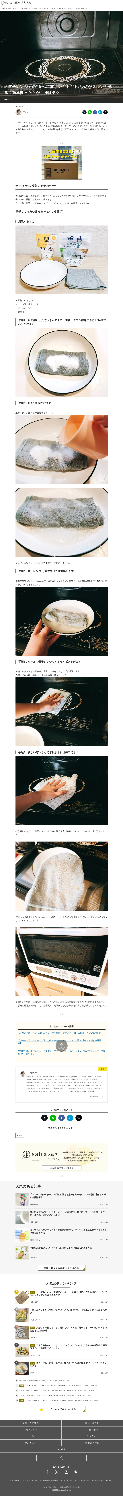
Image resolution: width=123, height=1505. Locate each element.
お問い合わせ (14, 1473)
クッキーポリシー (97, 1473)
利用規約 (54, 1473)
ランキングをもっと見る (63, 1402)
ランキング (31, 1435)
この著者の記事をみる (95, 1089)
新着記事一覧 (92, 1435)
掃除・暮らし (13, 8)
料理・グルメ (31, 1422)
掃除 (20, 1128)
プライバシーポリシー (82, 1473)
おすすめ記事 (44, 1473)
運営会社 (109, 1473)
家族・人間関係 (30, 1416)
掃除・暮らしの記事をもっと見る (61, 1260)
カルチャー (92, 1429)
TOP (3, 8)
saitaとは (61, 1442)
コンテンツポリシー (65, 1473)
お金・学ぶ (92, 1422)
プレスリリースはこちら (29, 1473)
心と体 (30, 1429)
